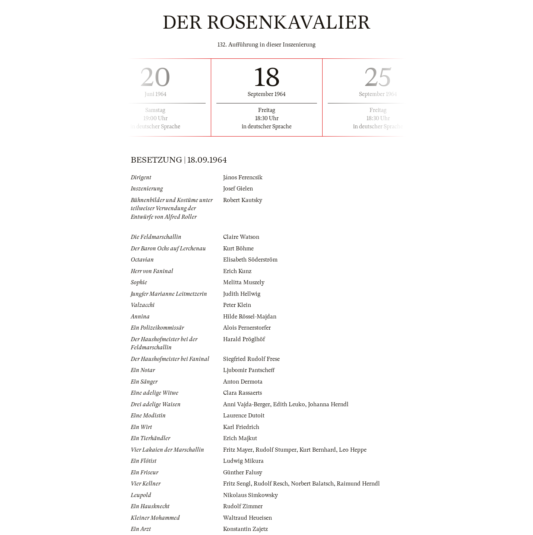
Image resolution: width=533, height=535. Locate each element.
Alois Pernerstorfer (247, 327)
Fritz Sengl (237, 483)
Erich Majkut (240, 438)
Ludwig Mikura (243, 461)
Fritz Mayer (238, 449)
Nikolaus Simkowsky (250, 495)
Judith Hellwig (241, 294)
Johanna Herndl (328, 404)
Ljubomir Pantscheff (249, 370)
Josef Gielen (238, 188)
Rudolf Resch (271, 483)
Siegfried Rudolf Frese (251, 359)
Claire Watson (241, 237)
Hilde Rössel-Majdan (249, 316)
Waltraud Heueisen (247, 518)
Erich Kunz (237, 271)
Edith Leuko (289, 404)
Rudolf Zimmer (243, 506)
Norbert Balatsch (312, 483)
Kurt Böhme (238, 248)
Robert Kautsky (242, 200)
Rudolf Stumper (276, 449)
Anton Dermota (243, 381)
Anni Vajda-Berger (246, 404)
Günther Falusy (242, 472)
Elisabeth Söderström (250, 259)
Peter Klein (237, 305)
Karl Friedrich (241, 427)
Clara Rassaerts (242, 393)
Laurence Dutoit (243, 415)
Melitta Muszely (243, 282)
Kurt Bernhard (317, 449)
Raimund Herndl (358, 483)
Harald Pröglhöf (244, 339)
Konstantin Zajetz (245, 529)
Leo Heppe (353, 449)
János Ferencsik (243, 177)
